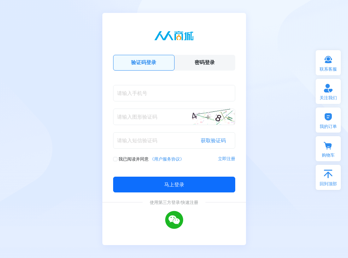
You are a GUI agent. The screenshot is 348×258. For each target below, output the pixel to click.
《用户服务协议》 (167, 159)
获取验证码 (213, 140)
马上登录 (174, 184)
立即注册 (226, 158)
